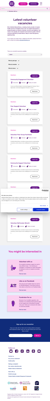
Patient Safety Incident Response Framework (19, 376)
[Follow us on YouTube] (39, 351)
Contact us (11, 356)
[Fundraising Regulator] (25, 383)
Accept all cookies (40, 209)
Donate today (34, 3)
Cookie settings (24, 209)
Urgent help (23, 3)
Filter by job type (12, 60)
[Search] (19, 8)
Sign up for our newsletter (25, 324)
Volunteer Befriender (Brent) (20, 223)
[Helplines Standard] (13, 388)
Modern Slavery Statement (15, 368)
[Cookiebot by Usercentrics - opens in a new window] (43, 191)
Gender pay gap (12, 374)
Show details (43, 205)
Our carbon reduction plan (15, 366)
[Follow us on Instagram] (22, 351)
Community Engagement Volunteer (22, 79)
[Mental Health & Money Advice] (13, 383)
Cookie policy (11, 360)
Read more (35, 91)
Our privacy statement (14, 358)
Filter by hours (12, 68)
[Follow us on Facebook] (17, 351)
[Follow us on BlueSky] (11, 351)
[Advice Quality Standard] (25, 388)
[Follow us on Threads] (33, 351)
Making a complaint (13, 364)
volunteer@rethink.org (24, 40)
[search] (47, 8)
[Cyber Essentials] (37, 388)
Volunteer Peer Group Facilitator (21, 134)
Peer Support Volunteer (18, 106)
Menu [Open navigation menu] (41, 3)
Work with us (11, 371)
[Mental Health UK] (37, 383)
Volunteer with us (13, 11)
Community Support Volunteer (20, 163)
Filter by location (12, 64)
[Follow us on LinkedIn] (28, 351)
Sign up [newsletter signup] (37, 335)
